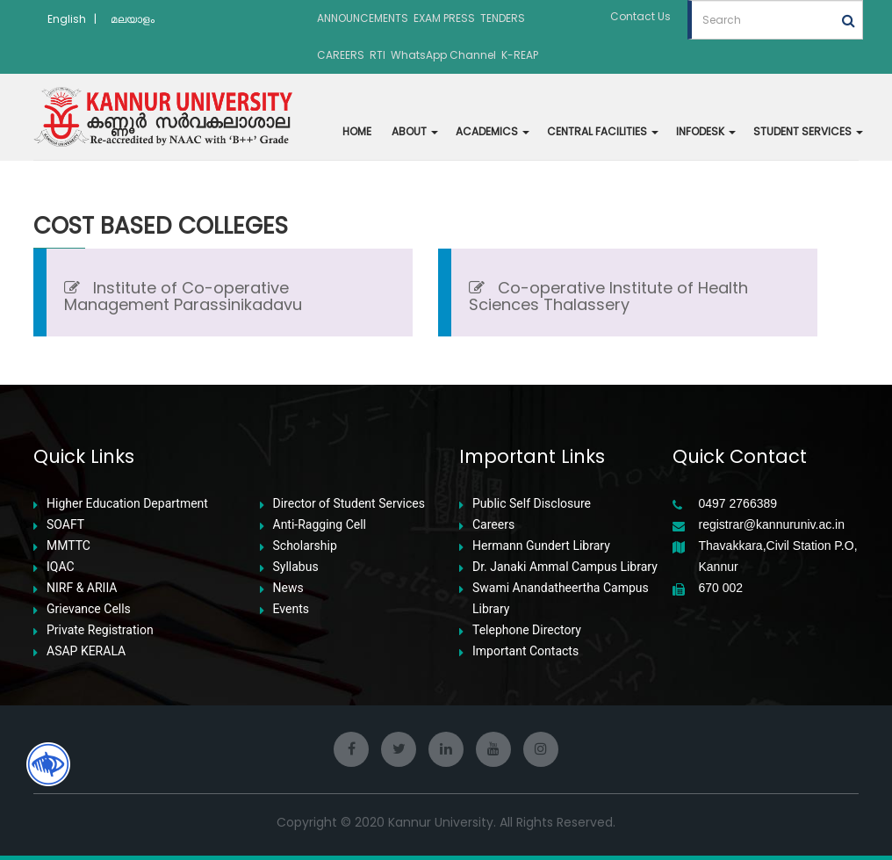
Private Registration (100, 630)
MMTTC (68, 545)
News (288, 588)
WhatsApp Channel (443, 54)
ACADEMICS (492, 131)
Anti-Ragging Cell (320, 524)
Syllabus (296, 567)
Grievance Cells (89, 609)
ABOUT (415, 131)
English (66, 18)
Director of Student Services (349, 503)
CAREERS (340, 54)
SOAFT (65, 524)
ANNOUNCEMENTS (362, 18)
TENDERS (502, 18)
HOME (357, 131)
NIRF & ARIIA (82, 588)
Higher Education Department (127, 503)
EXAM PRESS (444, 18)
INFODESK (706, 131)
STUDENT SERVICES (808, 131)
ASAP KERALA (86, 651)
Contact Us (640, 16)
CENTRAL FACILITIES (602, 131)
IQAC (61, 567)
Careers (493, 524)
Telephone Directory (526, 630)
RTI (377, 54)
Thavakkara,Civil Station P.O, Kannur (778, 556)
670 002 (721, 588)
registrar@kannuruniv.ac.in (772, 524)
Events (291, 609)
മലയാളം (133, 18)
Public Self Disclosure (531, 503)
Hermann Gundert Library (541, 545)
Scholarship (305, 545)
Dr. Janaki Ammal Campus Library (565, 567)
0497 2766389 (738, 503)
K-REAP (519, 54)
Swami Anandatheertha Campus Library (560, 598)
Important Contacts (525, 651)
